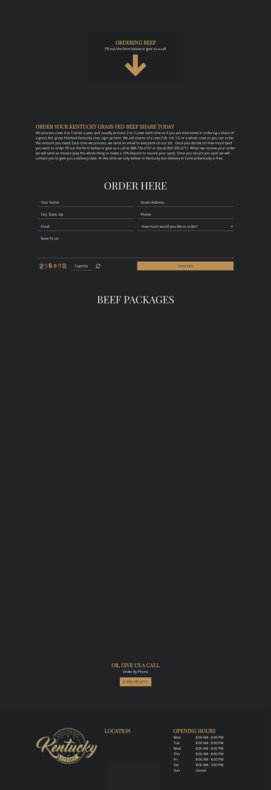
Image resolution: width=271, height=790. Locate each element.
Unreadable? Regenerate (98, 265)
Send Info (185, 266)
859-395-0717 (135, 682)
